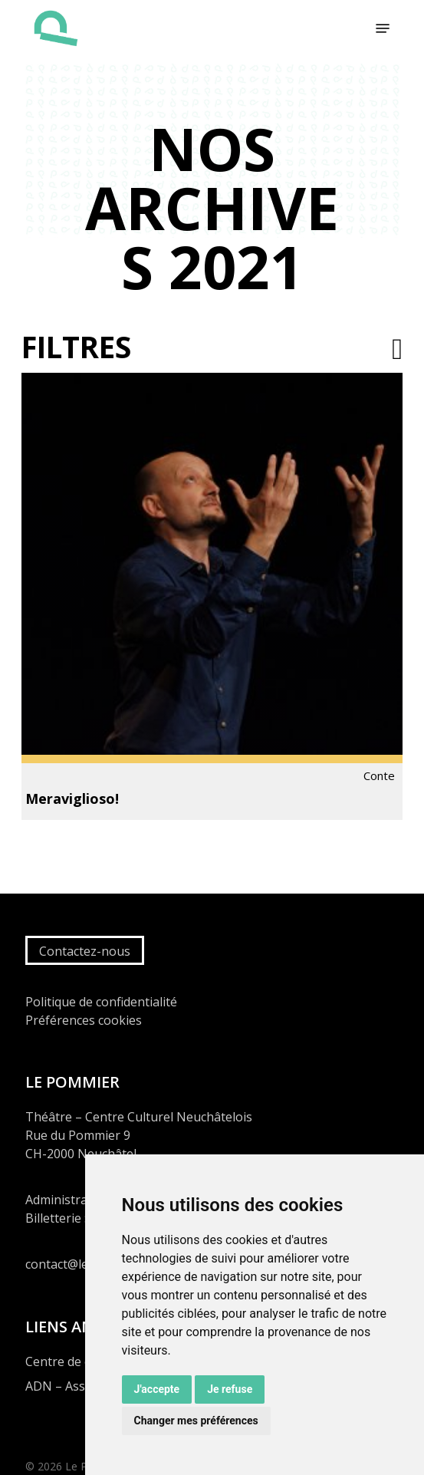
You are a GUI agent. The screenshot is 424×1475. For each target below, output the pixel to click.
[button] (382, 28)
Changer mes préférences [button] (196, 1420)
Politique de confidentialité (101, 1001)
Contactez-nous (84, 951)
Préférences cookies (83, 1020)
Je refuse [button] (229, 1389)
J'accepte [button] (157, 1389)
